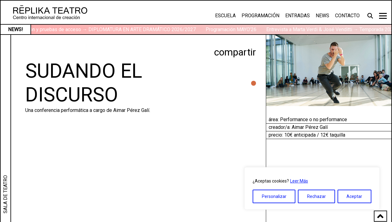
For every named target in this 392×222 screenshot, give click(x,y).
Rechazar (316, 196)
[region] (312, 188)
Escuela (225, 15)
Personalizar (274, 196)
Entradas (297, 15)
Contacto (347, 15)
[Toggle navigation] (383, 16)
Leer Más (299, 181)
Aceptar (354, 196)
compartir (235, 52)
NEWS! (15, 29)
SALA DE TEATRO (5, 194)
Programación (260, 15)
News (322, 15)
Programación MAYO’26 (235, 29)
